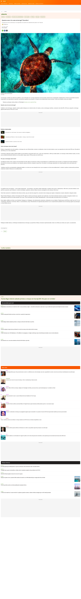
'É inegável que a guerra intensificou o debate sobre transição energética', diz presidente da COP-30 (20, 470)
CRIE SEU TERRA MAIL (4, 3)
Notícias (3, 16)
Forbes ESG (43, 16)
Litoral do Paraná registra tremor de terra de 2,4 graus (12, 473)
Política (7, 418)
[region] (40, 7)
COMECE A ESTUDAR (17, 3)
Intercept (37, 16)
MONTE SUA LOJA (24, 3)
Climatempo (8, 16)
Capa (2, 11)
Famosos (7, 386)
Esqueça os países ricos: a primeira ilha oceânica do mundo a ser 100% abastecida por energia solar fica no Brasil (23, 477)
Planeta (5, 11)
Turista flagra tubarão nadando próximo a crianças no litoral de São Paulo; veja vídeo (17, 321)
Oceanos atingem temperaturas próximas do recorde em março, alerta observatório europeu (19, 329)
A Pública (32, 16)
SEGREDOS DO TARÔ (31, 3)
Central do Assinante (39, 3)
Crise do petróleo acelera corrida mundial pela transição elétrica (13, 485)
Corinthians (8, 378)
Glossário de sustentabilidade (17, 16)
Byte (6, 434)
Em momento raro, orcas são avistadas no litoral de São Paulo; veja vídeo (15, 340)
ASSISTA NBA (11, 3)
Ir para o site (5, 1)
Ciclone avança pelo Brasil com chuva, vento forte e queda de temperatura (15, 314)
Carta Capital (26, 16)
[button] (1, 1)
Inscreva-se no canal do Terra (30, 102)
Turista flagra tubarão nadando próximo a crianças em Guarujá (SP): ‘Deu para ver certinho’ (28, 299)
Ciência (7, 370)
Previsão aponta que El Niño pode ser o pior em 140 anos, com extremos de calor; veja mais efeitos (20, 466)
